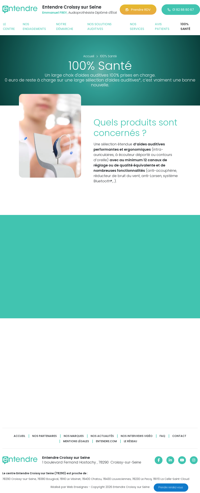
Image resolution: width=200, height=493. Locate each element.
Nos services (137, 26)
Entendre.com (106, 441)
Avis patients (162, 26)
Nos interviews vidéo (137, 436)
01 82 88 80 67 (181, 9)
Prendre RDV (138, 9)
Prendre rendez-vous (171, 487)
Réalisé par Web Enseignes (69, 487)
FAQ (162, 436)
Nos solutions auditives (99, 26)
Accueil (19, 436)
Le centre (9, 26)
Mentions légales (76, 441)
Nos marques (74, 436)
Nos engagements (34, 26)
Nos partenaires (44, 436)
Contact (179, 436)
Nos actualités (102, 436)
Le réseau (130, 441)
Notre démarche (64, 26)
